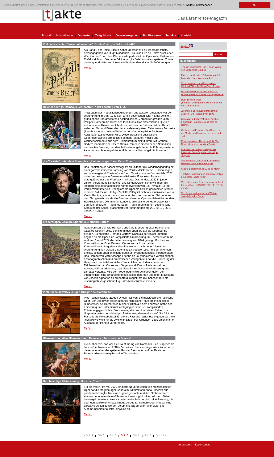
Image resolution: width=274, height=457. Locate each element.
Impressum (185, 444)
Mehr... (88, 67)
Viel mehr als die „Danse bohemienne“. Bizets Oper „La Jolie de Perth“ (89, 44)
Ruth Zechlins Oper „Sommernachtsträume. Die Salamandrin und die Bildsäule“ (202, 102)
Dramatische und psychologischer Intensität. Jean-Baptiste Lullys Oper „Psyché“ (200, 152)
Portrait (47, 35)
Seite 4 (89, 435)
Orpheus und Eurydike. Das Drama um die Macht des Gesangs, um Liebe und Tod (201, 133)
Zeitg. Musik (103, 35)
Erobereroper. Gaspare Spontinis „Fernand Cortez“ (76, 221)
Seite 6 (112, 435)
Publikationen (152, 35)
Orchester (84, 35)
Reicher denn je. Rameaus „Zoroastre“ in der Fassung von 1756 (84, 106)
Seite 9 (147, 435)
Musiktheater (64, 35)
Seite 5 (101, 435)
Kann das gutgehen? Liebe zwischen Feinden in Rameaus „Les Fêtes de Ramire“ (200, 122)
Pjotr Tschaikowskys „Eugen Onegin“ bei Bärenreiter (77, 292)
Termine (171, 35)
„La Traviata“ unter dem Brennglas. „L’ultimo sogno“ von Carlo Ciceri (88, 161)
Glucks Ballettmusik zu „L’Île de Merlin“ (201, 168)
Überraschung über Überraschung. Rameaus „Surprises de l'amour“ (87, 338)
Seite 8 (136, 435)
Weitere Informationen (199, 5)
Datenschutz (202, 444)
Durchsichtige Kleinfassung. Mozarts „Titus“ (72, 381)
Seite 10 (160, 435)
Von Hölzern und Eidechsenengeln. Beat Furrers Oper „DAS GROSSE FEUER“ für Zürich (202, 185)
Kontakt (186, 35)
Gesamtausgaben (127, 35)
